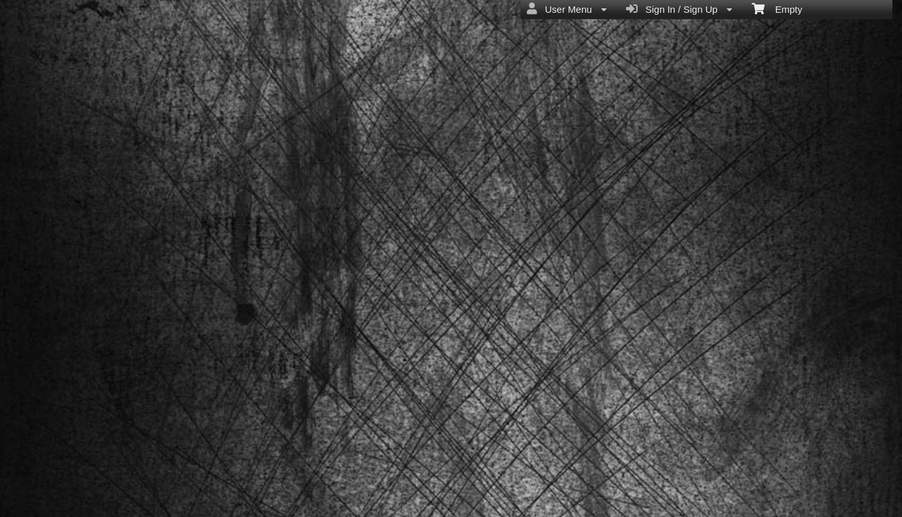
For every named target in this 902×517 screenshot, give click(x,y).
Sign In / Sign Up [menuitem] (679, 9)
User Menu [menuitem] (567, 9)
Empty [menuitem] (777, 8)
